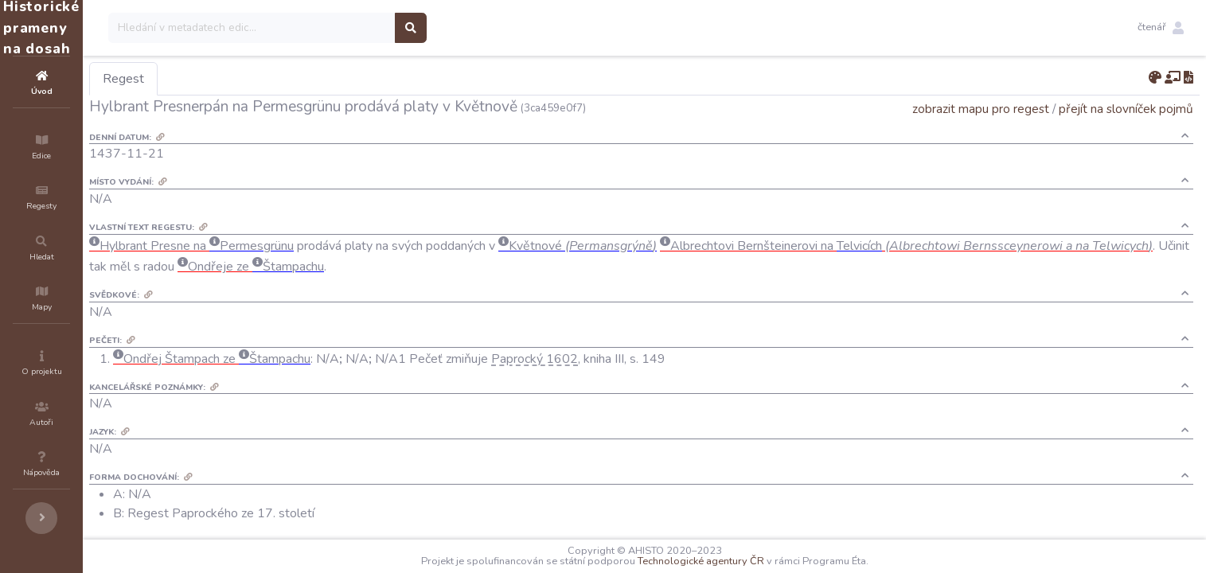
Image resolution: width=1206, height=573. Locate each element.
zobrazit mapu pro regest (980, 108)
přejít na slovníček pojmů (1126, 108)
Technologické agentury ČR (748, 561)
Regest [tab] (219, 79)
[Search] (347, 28)
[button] (1160, 28)
